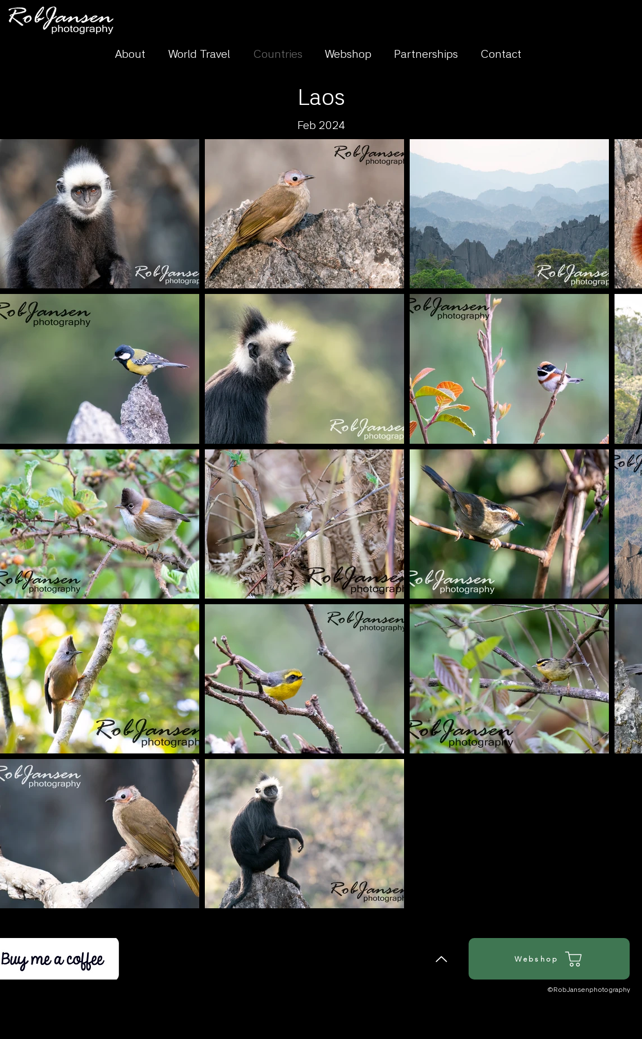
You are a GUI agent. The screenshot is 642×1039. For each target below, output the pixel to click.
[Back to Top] (441, 959)
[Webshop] (549, 959)
